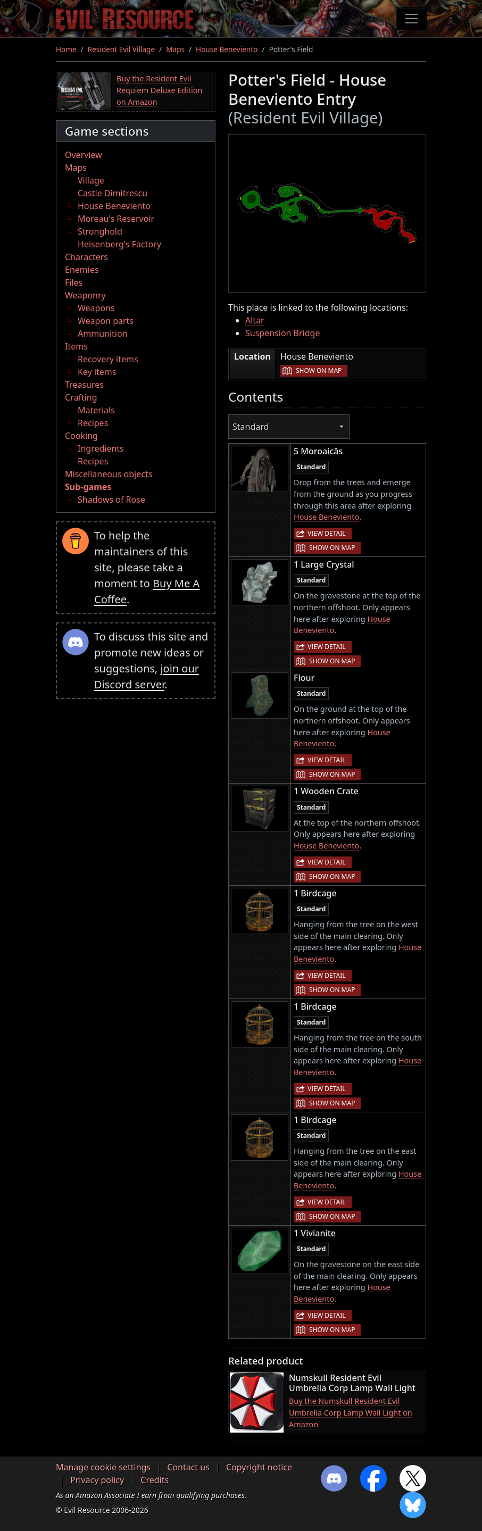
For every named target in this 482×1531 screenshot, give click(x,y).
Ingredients (101, 448)
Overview (83, 155)
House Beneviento (226, 49)
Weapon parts (106, 321)
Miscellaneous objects (108, 474)
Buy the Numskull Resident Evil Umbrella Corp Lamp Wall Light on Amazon (350, 1412)
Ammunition (103, 333)
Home (66, 49)
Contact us (188, 1467)
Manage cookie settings (103, 1467)
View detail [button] (327, 533)
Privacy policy (97, 1480)
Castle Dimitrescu (112, 193)
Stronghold (100, 231)
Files (73, 282)
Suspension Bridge (282, 333)
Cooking (81, 436)
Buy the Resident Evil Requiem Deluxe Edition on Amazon (159, 89)
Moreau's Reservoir (116, 218)
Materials (96, 410)
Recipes (93, 423)
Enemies (82, 270)
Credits (154, 1480)
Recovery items (108, 359)
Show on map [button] (319, 370)
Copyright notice (259, 1467)
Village (91, 180)
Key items (97, 372)
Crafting (81, 397)
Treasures (84, 384)
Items (76, 346)
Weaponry (85, 295)
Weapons (96, 308)
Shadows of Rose (111, 499)
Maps (175, 49)
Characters (86, 257)
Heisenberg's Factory (119, 244)
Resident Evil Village (121, 49)
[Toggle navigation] (411, 18)
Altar (254, 320)
